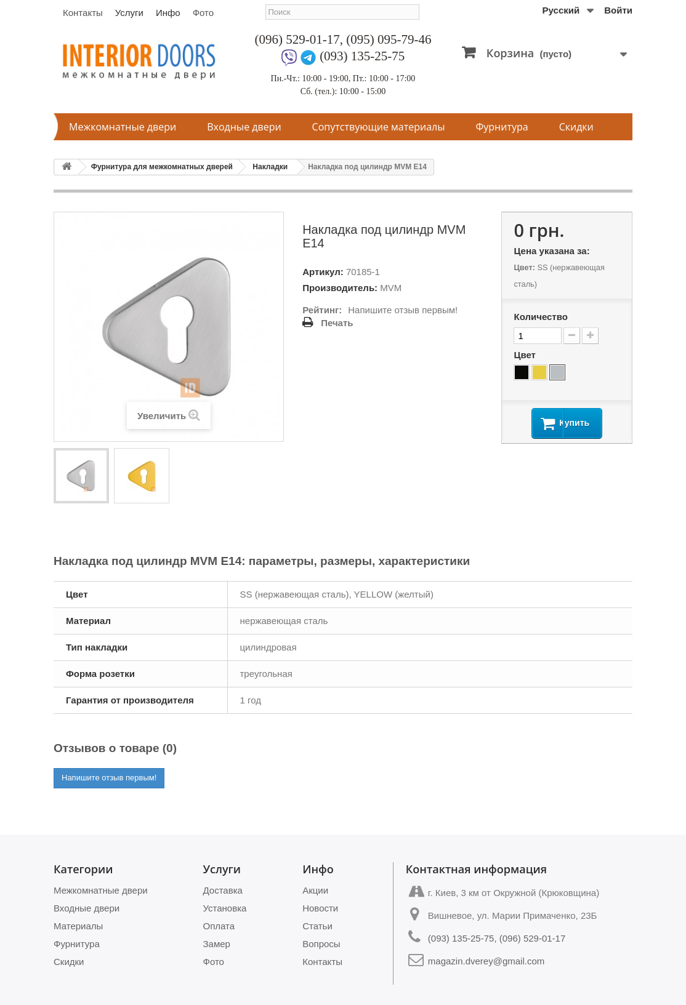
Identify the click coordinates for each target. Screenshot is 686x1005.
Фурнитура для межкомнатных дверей (162, 166)
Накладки (270, 166)
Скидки (576, 127)
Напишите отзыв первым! (403, 310)
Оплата (219, 926)
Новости (320, 908)
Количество (540, 316)
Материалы (78, 926)
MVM (391, 287)
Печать (337, 323)
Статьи (317, 926)
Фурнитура (502, 127)
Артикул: (323, 271)
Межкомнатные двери (122, 127)
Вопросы (321, 944)
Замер (216, 944)
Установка (225, 908)
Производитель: (339, 287)
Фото (203, 12)
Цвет (526, 355)
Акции (315, 890)
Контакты (83, 12)
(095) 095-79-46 (388, 39)
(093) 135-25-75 (362, 56)
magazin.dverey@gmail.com (486, 961)
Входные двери (244, 127)
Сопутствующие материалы (378, 127)
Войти (618, 10)
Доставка (223, 890)
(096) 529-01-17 (297, 39)
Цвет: (524, 267)
